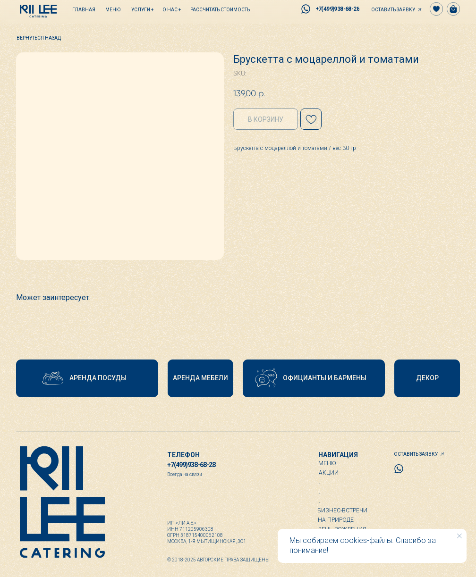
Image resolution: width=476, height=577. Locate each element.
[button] (395, 9)
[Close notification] (459, 536)
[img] (38, 11)
